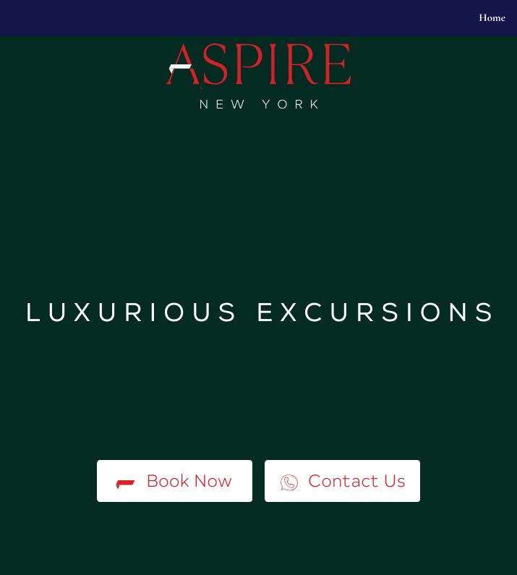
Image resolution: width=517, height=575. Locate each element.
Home (492, 18)
